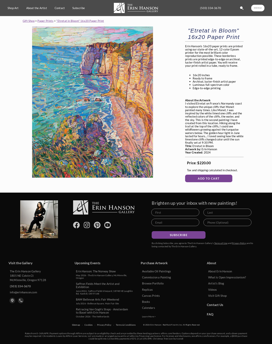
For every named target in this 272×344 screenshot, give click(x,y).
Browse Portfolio (153, 283)
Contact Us (215, 305)
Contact (60, 8)
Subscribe (78, 8)
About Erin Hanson (220, 271)
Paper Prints (45, 20)
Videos (212, 289)
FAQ (210, 314)
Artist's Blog (216, 283)
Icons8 (179, 338)
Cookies (88, 325)
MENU (258, 7)
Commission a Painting (156, 277)
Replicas (147, 289)
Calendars (148, 307)
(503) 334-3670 (210, 8)
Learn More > (149, 316)
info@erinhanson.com (23, 292)
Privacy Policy (239, 243)
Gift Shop (29, 20)
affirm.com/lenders (171, 333)
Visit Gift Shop (217, 295)
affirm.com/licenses (205, 336)
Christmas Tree (160, 338)
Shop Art (13, 8)
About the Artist (36, 8)
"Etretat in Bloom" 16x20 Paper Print (80, 20)
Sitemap (76, 325)
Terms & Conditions (126, 325)
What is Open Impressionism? (227, 277)
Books (146, 301)
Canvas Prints (151, 295)
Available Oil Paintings (156, 271)
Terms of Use (220, 243)
